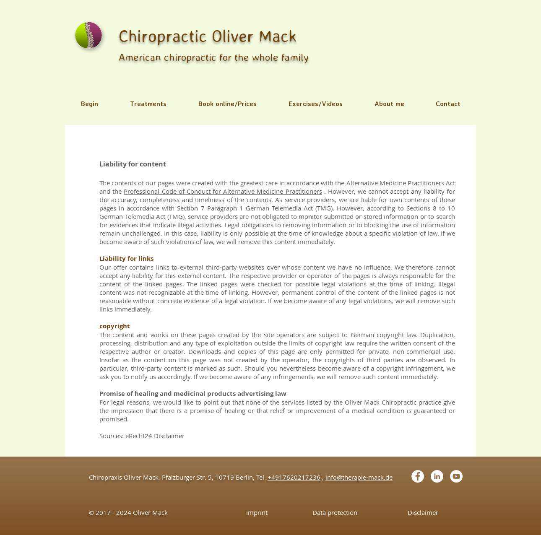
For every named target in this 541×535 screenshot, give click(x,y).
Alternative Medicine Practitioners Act (400, 183)
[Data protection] (334, 512)
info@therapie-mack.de (359, 477)
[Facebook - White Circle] (417, 476)
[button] (148, 104)
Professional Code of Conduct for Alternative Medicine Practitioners (223, 191)
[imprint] (256, 512)
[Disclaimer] (423, 512)
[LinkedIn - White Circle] (437, 476)
